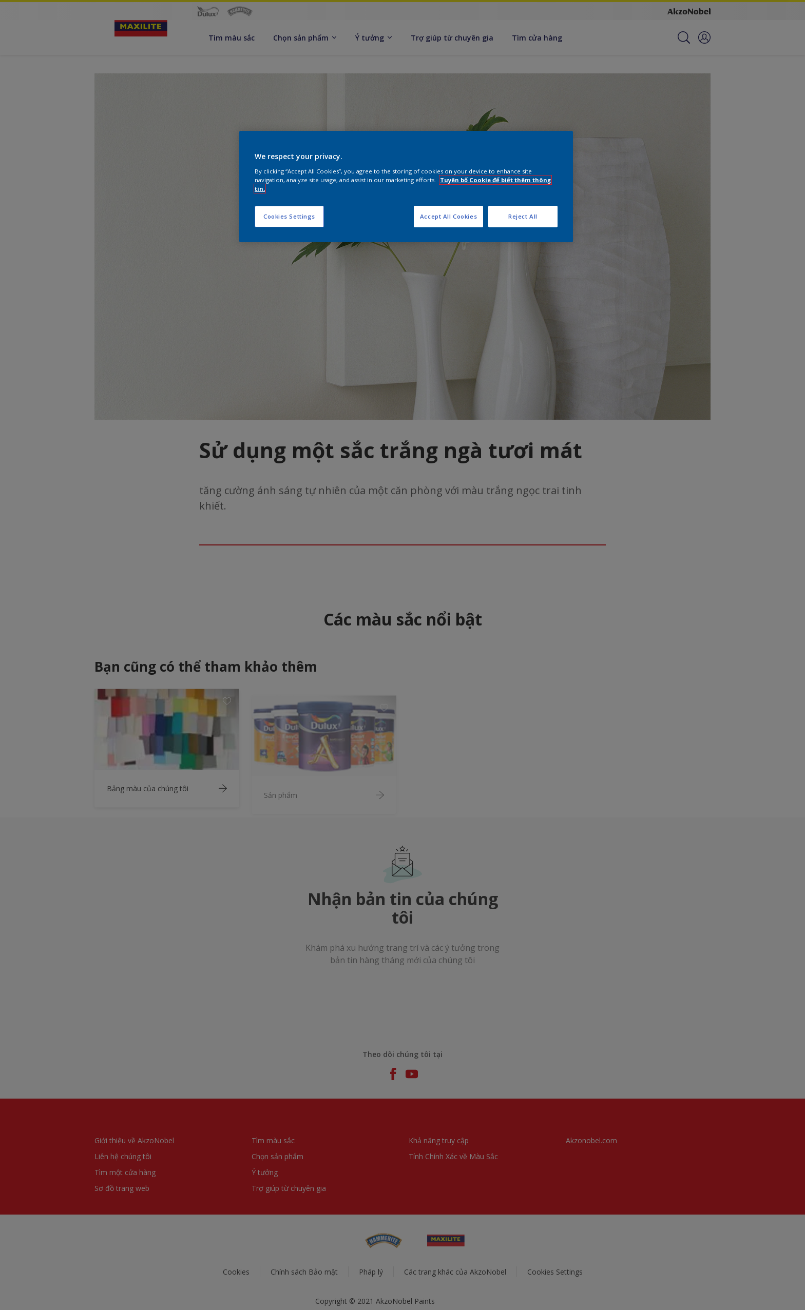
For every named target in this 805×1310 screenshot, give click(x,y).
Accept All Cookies (448, 216)
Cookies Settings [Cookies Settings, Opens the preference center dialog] (289, 216)
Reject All (523, 216)
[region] (406, 186)
